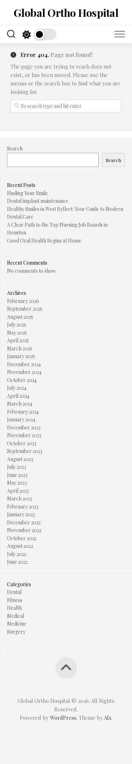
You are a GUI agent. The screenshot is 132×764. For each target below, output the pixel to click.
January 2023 (21, 514)
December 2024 (24, 364)
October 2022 (21, 538)
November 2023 (24, 435)
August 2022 (20, 546)
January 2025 (21, 356)
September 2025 (24, 308)
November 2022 (24, 530)
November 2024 (24, 372)
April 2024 (18, 396)
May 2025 (17, 332)
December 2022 (23, 522)
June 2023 (17, 475)
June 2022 (17, 561)
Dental (14, 592)
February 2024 (23, 411)
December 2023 (23, 427)
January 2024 (21, 419)
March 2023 (19, 498)
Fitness (14, 600)
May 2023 (17, 482)
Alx (108, 717)
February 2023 (22, 506)
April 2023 (18, 490)
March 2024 (19, 403)
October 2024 (22, 380)
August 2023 (20, 459)
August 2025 (20, 316)
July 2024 (16, 387)
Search (15, 148)
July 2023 (16, 467)
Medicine (16, 623)
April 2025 (18, 340)
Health (14, 607)
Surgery (16, 631)
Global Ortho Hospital (66, 13)
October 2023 (21, 443)
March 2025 (19, 348)
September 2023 (24, 451)
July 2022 (16, 554)
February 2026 (23, 301)
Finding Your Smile (27, 193)
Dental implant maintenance (37, 201)
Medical (15, 616)
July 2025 (16, 324)
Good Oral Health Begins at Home (44, 240)
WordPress (63, 717)
